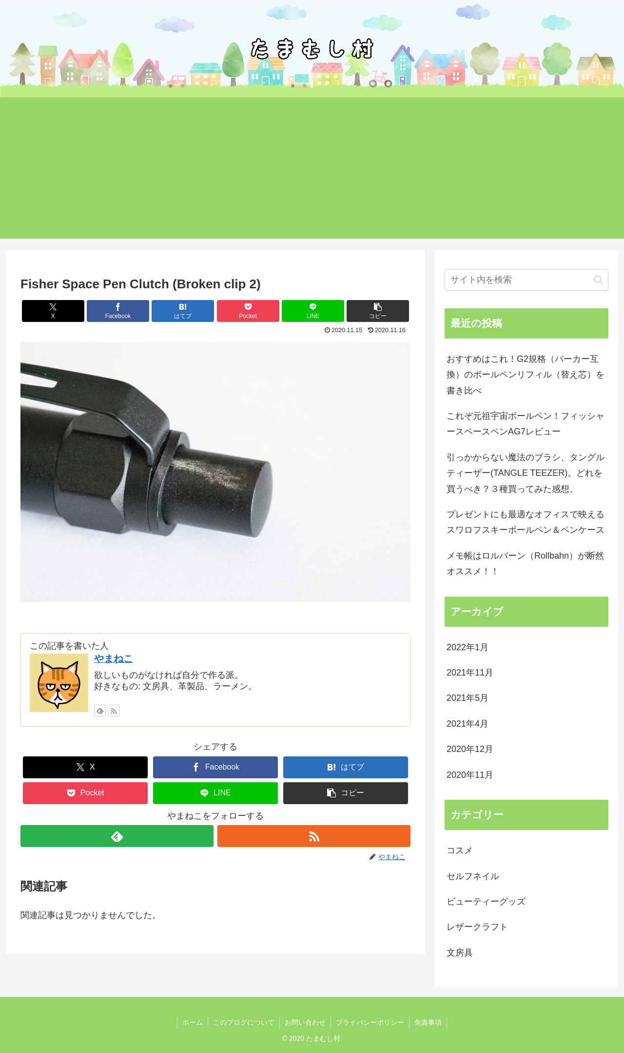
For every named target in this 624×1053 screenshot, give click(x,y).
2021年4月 (467, 724)
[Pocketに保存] (248, 311)
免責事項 (428, 1022)
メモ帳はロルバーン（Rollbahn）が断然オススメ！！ (525, 563)
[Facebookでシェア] (118, 311)
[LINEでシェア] (313, 311)
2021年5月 (467, 698)
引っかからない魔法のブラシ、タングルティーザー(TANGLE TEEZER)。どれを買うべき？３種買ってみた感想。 (525, 473)
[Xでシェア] (53, 311)
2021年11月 (470, 672)
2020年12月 (470, 749)
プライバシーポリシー (370, 1022)
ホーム (192, 1022)
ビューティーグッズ (486, 901)
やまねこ (113, 658)
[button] (378, 311)
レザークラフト (477, 927)
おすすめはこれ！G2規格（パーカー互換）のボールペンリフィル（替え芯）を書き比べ (525, 374)
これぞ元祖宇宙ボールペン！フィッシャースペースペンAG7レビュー (525, 423)
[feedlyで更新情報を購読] (100, 710)
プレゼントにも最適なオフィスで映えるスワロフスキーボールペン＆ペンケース (525, 522)
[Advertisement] (312, 170)
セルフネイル (473, 876)
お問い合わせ (305, 1022)
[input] (526, 280)
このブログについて (243, 1022)
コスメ (460, 850)
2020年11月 (470, 775)
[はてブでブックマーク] (183, 311)
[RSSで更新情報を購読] (113, 710)
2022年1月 (467, 647)
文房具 (460, 953)
